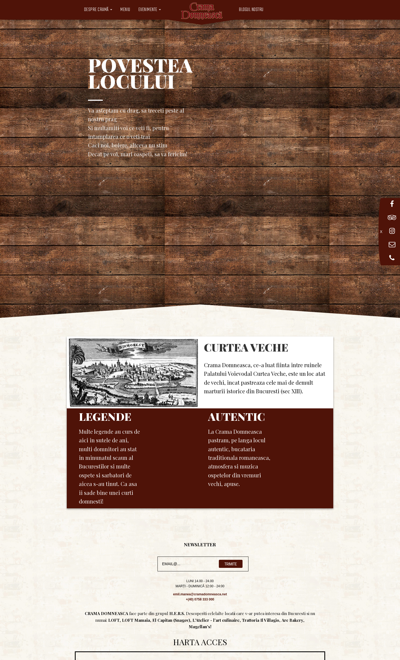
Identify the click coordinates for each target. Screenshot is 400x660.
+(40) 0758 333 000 (200, 599)
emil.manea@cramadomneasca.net (200, 594)
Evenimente (149, 10)
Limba (278, 10)
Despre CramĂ (98, 10)
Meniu (125, 10)
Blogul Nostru (251, 10)
